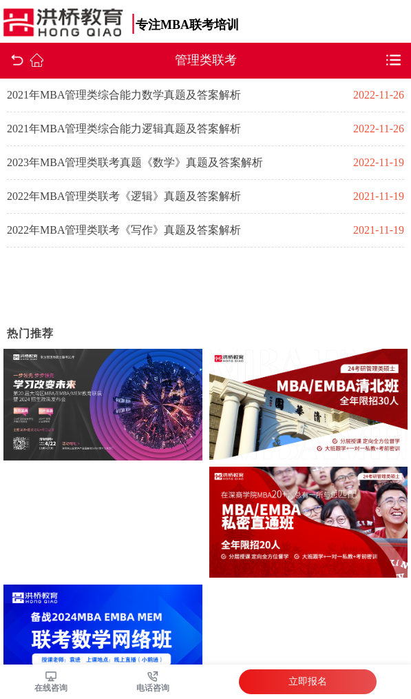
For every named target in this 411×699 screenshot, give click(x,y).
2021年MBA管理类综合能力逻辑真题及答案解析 (124, 128)
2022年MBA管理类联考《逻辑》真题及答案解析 (124, 196)
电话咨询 (152, 688)
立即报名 (307, 681)
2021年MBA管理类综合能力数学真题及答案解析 (124, 95)
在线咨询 (50, 688)
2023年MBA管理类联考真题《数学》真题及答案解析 (135, 162)
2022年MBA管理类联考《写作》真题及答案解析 (124, 230)
